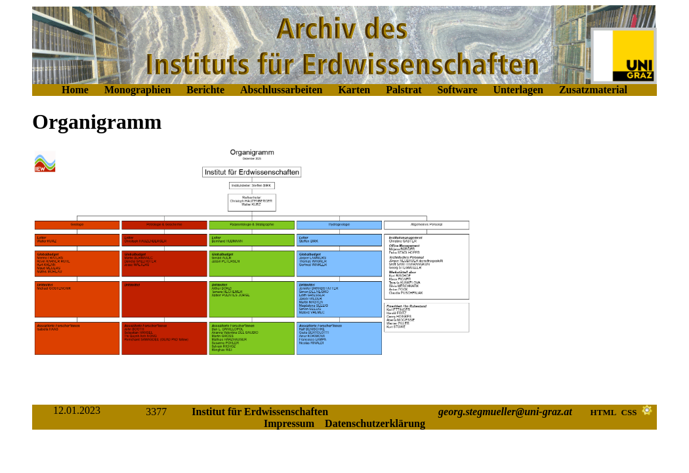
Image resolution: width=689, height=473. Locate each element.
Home (75, 89)
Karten (354, 89)
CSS (629, 412)
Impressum (289, 423)
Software (457, 89)
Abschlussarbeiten (281, 89)
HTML (604, 412)
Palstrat (403, 89)
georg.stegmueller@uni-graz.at (505, 411)
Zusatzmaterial (593, 89)
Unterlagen (518, 89)
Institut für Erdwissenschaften (260, 411)
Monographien (137, 89)
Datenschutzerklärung (375, 423)
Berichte (205, 89)
